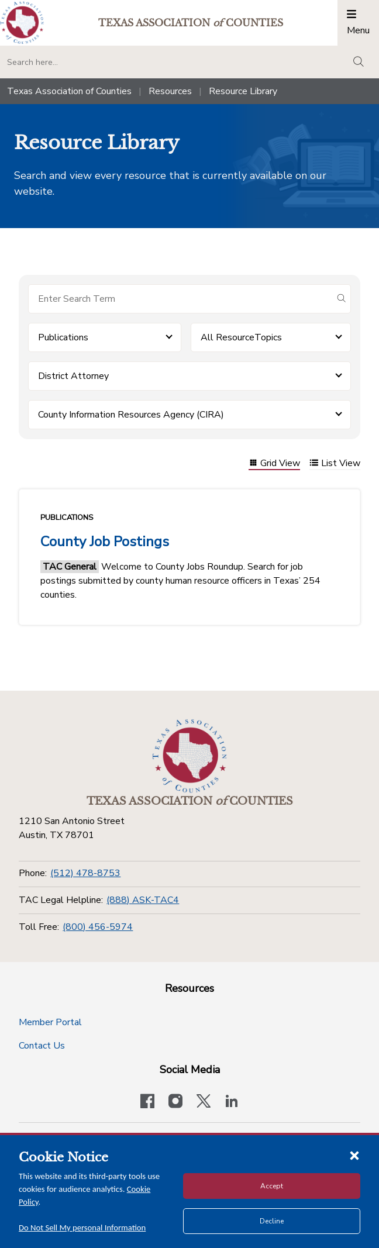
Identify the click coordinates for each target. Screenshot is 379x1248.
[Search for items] (180, 299)
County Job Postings (104, 541)
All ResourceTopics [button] (241, 337)
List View (334, 464)
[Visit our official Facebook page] (147, 1102)
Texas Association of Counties (69, 91)
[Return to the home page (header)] (22, 22)
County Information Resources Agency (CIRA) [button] (131, 414)
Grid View (274, 464)
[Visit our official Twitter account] (204, 1102)
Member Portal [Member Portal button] (50, 1022)
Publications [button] (63, 337)
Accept (271, 1186)
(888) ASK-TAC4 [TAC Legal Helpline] (142, 900)
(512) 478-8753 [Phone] (85, 873)
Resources (170, 91)
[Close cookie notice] (354, 1155)
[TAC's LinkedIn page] (232, 1102)
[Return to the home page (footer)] (189, 756)
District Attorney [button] (73, 376)
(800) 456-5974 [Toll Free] (98, 927)
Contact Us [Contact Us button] (42, 1045)
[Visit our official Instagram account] (175, 1102)
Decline (272, 1221)
